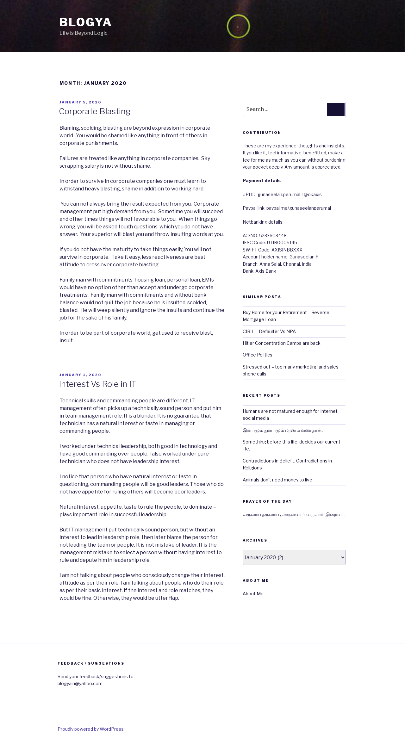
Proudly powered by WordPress (91, 729)
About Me (253, 593)
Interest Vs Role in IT (97, 384)
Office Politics (257, 354)
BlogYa (85, 22)
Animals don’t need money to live (277, 479)
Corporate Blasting (95, 111)
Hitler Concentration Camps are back (282, 343)
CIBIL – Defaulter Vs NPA (269, 331)
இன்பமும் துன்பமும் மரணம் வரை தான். (283, 430)
